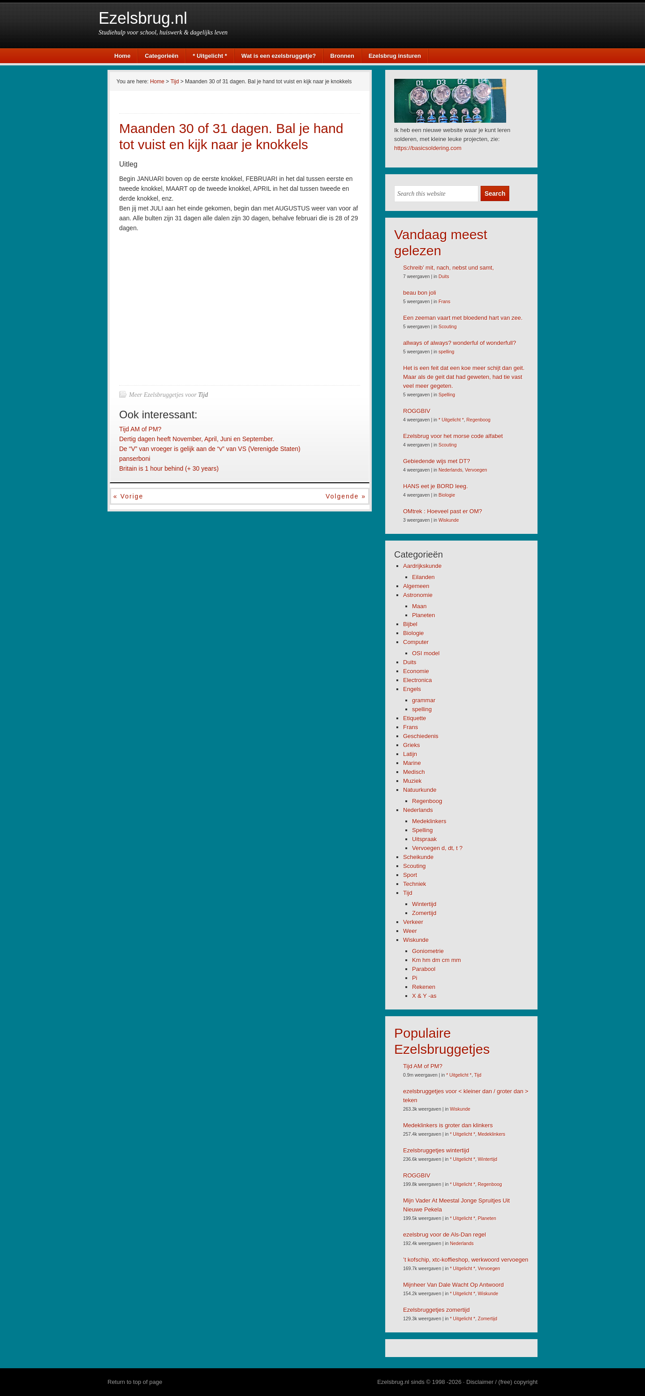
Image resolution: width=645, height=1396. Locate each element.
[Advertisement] (194, 306)
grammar (423, 700)
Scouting (447, 326)
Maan (419, 606)
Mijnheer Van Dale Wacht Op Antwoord (453, 1284)
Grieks (411, 745)
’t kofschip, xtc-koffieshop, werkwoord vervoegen (465, 1259)
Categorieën (161, 55)
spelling (446, 351)
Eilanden (423, 577)
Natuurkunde (419, 789)
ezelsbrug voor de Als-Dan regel (444, 1234)
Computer (416, 642)
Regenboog (478, 419)
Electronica (417, 680)
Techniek (414, 884)
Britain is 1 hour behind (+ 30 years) (169, 468)
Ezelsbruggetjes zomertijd (436, 1309)
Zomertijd (424, 913)
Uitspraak (424, 839)
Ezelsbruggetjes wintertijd (436, 1150)
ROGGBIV (416, 411)
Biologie (447, 495)
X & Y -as (424, 995)
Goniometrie (428, 951)
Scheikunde (418, 857)
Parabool (423, 969)
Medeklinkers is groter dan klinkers (448, 1125)
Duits (444, 276)
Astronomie (418, 595)
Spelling (447, 394)
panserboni (134, 458)
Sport (410, 875)
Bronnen (342, 55)
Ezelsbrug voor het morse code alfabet (453, 436)
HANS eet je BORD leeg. (435, 486)
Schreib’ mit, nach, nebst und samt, (448, 267)
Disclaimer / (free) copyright (502, 1382)
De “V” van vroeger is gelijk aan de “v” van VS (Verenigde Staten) (210, 448)
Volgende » (346, 496)
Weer (410, 931)
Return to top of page (135, 1382)
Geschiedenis (421, 736)
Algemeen (416, 586)
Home (122, 55)
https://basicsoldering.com (427, 148)
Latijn (410, 754)
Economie (416, 671)
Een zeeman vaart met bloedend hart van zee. (463, 317)
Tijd (203, 394)
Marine (412, 763)
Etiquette (414, 718)
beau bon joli (419, 292)
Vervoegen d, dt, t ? (437, 848)
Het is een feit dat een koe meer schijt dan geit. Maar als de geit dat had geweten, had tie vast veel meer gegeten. (464, 377)
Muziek (412, 780)
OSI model (425, 653)
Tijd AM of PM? (140, 429)
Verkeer (413, 922)
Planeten (423, 615)
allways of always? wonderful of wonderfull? (459, 342)
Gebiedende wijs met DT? (436, 461)
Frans (445, 301)
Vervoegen (476, 470)
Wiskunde (449, 520)
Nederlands (450, 470)
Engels (412, 689)
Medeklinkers (429, 821)
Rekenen (423, 987)
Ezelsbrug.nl (143, 18)
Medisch (414, 772)
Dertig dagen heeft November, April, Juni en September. (196, 438)
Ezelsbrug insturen (395, 55)
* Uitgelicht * (210, 55)
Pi (414, 978)
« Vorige (128, 496)
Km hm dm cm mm (436, 960)
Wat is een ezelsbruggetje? (278, 55)
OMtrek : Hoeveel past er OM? (442, 511)
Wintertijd (424, 904)
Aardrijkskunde (422, 566)
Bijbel (410, 624)
